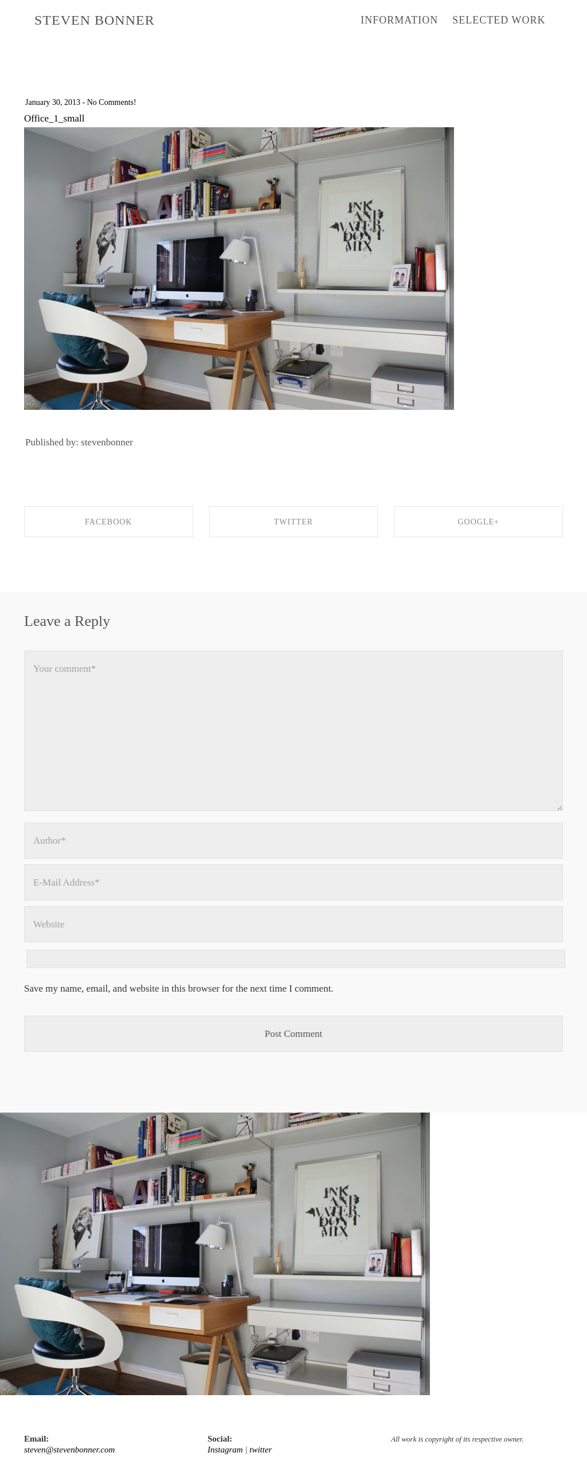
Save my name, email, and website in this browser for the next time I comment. (179, 988)
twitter (260, 1449)
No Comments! (111, 102)
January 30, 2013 (52, 102)
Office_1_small (54, 118)
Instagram (225, 1449)
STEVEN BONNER (94, 20)
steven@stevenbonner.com (69, 1449)
